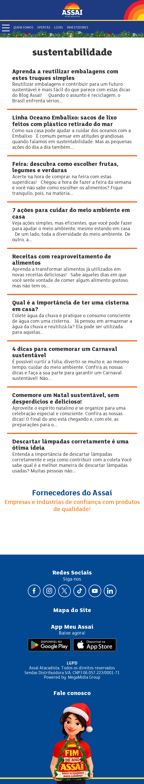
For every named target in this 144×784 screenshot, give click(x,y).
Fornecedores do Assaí (72, 493)
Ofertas (43, 27)
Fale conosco (72, 693)
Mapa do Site (72, 611)
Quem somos (23, 27)
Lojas (58, 27)
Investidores (77, 27)
